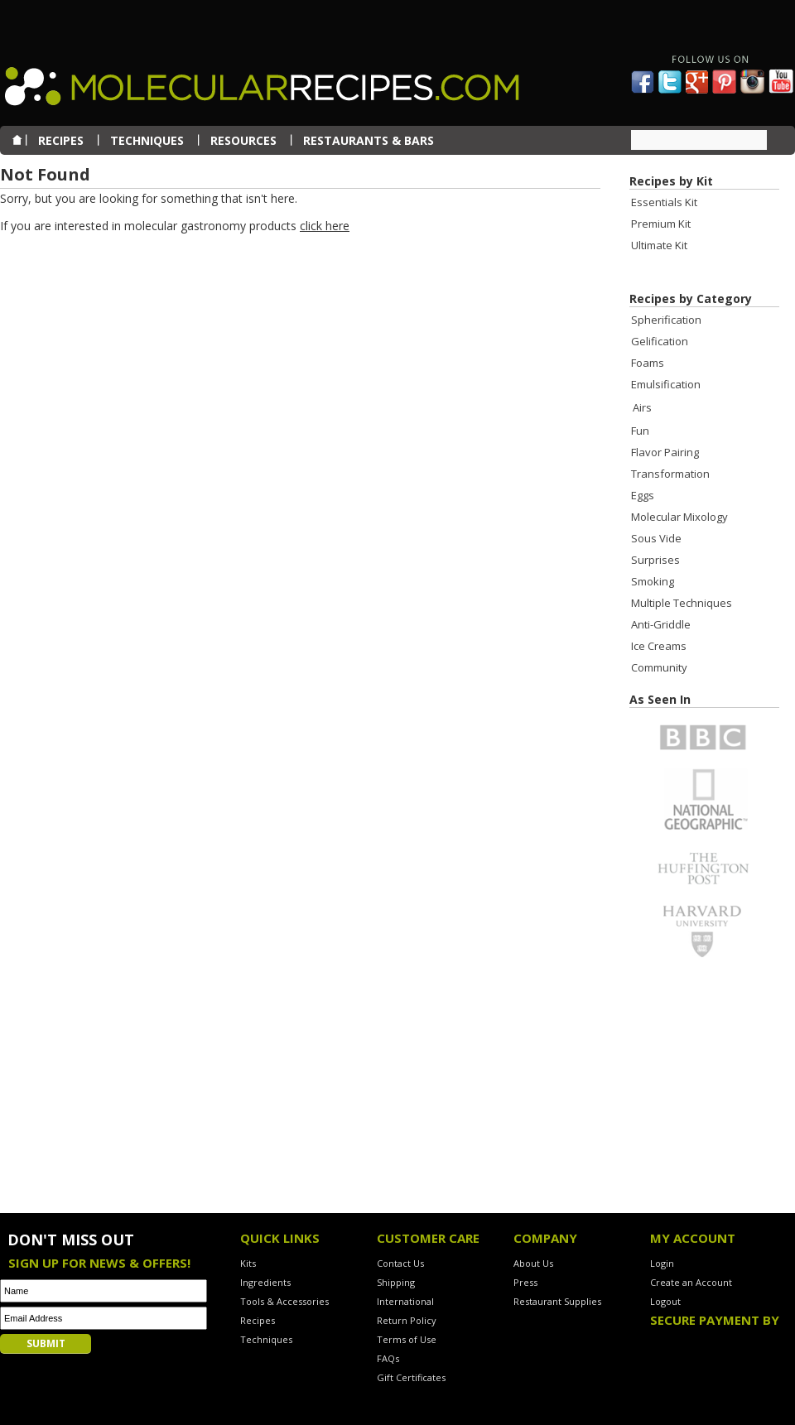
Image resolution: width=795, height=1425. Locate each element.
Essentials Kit (664, 202)
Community (659, 667)
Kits (248, 1263)
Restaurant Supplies (557, 1301)
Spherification (666, 319)
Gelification (659, 341)
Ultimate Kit (659, 245)
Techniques (266, 1339)
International (405, 1301)
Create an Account (691, 1282)
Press (525, 1282)
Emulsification (666, 384)
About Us (533, 1263)
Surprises (655, 559)
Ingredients (265, 1282)
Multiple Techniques (681, 602)
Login (662, 1263)
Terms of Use (406, 1339)
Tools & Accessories (284, 1301)
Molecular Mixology (679, 516)
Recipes (257, 1320)
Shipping (396, 1282)
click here (324, 225)
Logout (665, 1301)
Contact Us (400, 1263)
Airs (642, 407)
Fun (640, 430)
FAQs (388, 1358)
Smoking (652, 581)
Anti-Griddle (661, 624)
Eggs (642, 495)
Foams (647, 362)
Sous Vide (656, 538)
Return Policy (406, 1320)
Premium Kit (661, 223)
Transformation (670, 473)
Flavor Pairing (665, 452)
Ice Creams (659, 645)
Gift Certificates (411, 1377)
